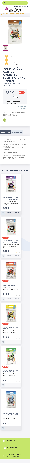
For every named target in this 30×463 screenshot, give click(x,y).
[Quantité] (15, 97)
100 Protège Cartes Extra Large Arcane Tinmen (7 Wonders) (11, 198)
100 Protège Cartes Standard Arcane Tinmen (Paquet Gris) (11, 241)
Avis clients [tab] (17, 132)
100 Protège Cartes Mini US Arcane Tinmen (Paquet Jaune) (10, 327)
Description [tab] (5, 132)
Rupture (21, 92)
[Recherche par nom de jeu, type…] (15, 3)
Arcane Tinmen (11, 83)
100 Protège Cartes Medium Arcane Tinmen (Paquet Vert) (11, 370)
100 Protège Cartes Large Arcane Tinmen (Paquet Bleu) (11, 414)
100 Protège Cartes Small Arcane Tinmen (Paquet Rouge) (11, 284)
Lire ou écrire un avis (21, 107)
